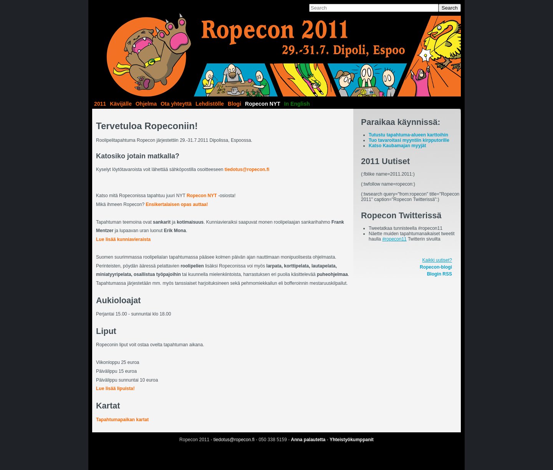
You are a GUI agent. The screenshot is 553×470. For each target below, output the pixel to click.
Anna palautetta (308, 439)
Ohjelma (146, 104)
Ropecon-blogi (436, 267)
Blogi (234, 104)
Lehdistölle (209, 104)
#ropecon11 (394, 239)
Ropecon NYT (262, 104)
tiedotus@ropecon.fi (247, 169)
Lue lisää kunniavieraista (123, 239)
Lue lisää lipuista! (115, 388)
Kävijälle (121, 104)
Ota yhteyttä (176, 104)
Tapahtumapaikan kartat (122, 419)
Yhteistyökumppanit (351, 439)
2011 (100, 104)
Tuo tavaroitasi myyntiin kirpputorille (409, 140)
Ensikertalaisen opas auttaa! (177, 204)
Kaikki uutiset (436, 260)
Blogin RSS (439, 274)
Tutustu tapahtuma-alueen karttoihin (408, 135)
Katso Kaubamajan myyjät (397, 145)
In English (297, 104)
